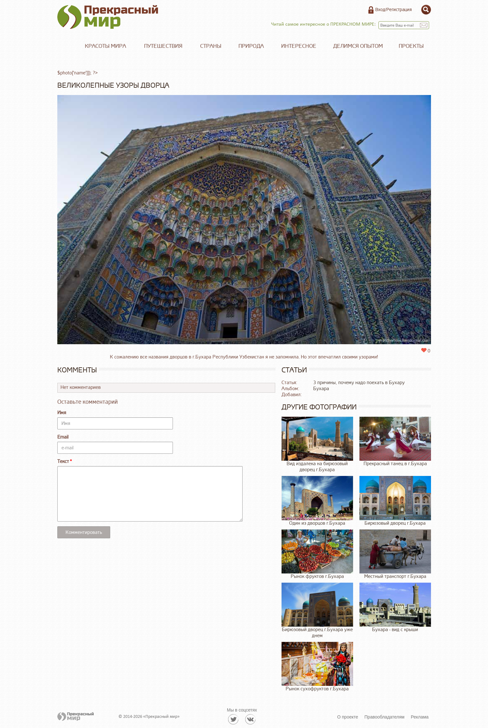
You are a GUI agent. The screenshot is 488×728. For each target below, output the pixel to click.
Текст (63, 462)
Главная (66, 46)
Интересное (298, 46)
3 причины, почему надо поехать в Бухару (359, 383)
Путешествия (163, 46)
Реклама (419, 716)
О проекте (347, 716)
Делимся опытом (358, 46)
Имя (61, 413)
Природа (251, 46)
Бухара (321, 389)
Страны (210, 46)
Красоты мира (105, 46)
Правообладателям (384, 716)
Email (62, 437)
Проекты (411, 46)
